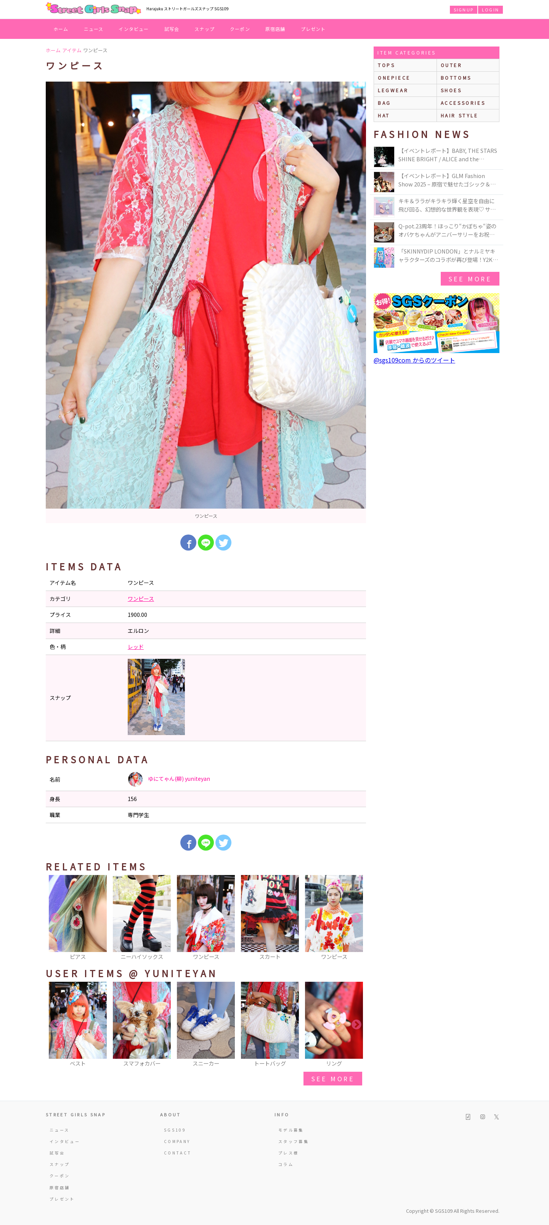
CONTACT (178, 1153)
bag (384, 103)
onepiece (394, 77)
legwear (393, 90)
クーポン (240, 29)
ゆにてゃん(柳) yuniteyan (169, 779)
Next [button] (356, 918)
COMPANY (177, 1141)
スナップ (204, 29)
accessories (463, 103)
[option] (206, 302)
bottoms (456, 77)
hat (384, 115)
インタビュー (134, 29)
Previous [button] (55, 918)
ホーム (61, 29)
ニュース (94, 29)
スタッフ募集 (293, 1141)
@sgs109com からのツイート (414, 359)
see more (333, 1078)
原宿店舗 (275, 29)
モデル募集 (291, 1130)
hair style (459, 115)
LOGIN (490, 9)
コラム (286, 1164)
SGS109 (175, 1130)
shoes (451, 90)
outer (451, 65)
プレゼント (313, 29)
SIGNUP (464, 9)
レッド (136, 646)
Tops (386, 65)
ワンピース (141, 598)
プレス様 (288, 1153)
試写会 (172, 29)
